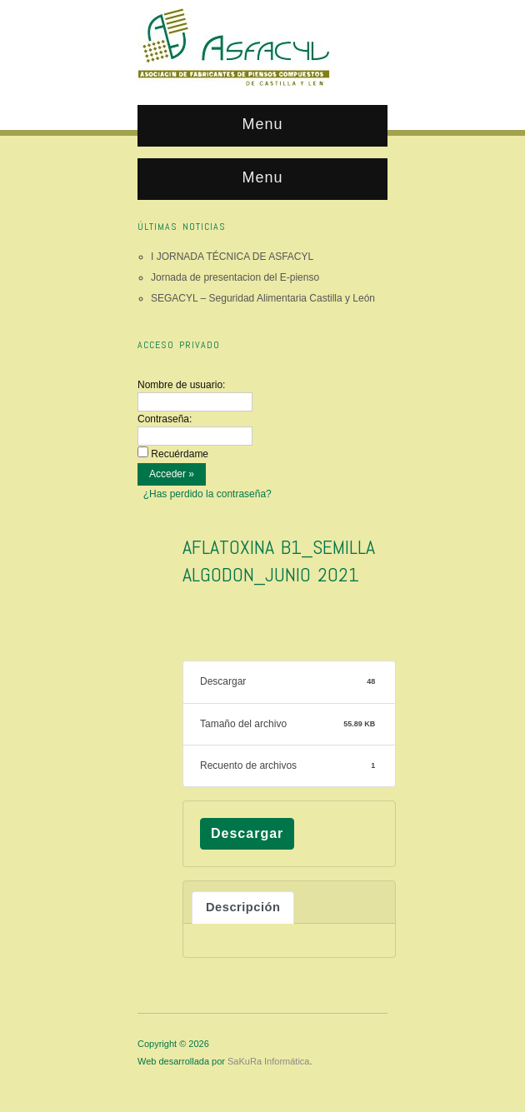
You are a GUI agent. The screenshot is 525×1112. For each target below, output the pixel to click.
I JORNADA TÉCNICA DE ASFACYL (232, 256)
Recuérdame (179, 454)
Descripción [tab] (243, 907)
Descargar (247, 833)
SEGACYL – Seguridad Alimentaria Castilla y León (263, 298)
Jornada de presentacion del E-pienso (235, 277)
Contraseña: (165, 419)
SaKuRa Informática (268, 1061)
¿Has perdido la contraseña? (207, 494)
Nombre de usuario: (181, 385)
